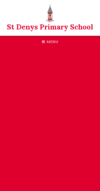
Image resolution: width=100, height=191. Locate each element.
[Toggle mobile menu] (50, 42)
